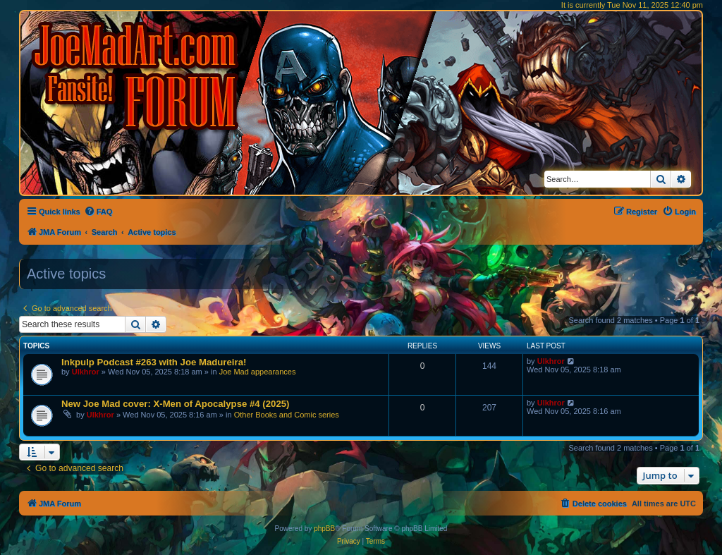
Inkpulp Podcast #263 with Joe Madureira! (153, 362)
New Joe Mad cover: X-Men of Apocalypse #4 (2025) (175, 403)
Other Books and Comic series (286, 414)
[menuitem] (98, 211)
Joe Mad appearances (257, 371)
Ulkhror (85, 371)
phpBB (324, 528)
